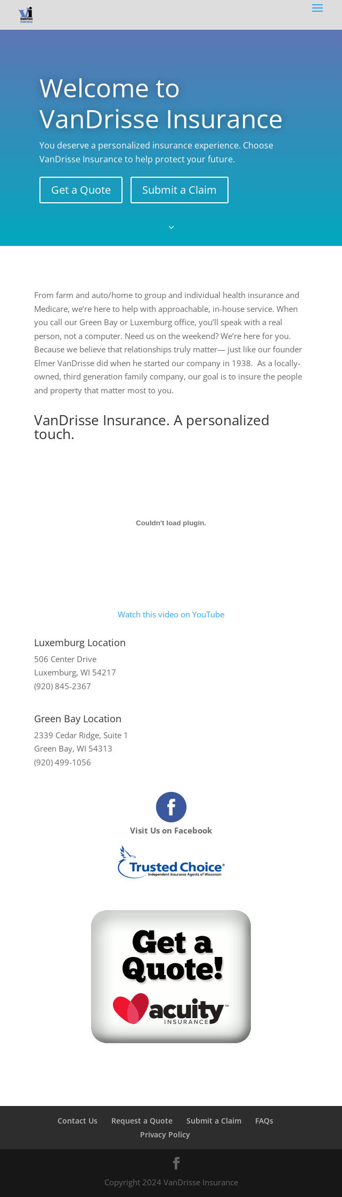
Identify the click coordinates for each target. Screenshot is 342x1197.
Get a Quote (81, 190)
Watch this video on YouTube (171, 614)
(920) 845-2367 (62, 686)
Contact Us (77, 1121)
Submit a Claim (179, 190)
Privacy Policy (165, 1134)
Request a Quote (142, 1121)
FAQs (264, 1121)
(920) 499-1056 (62, 762)
